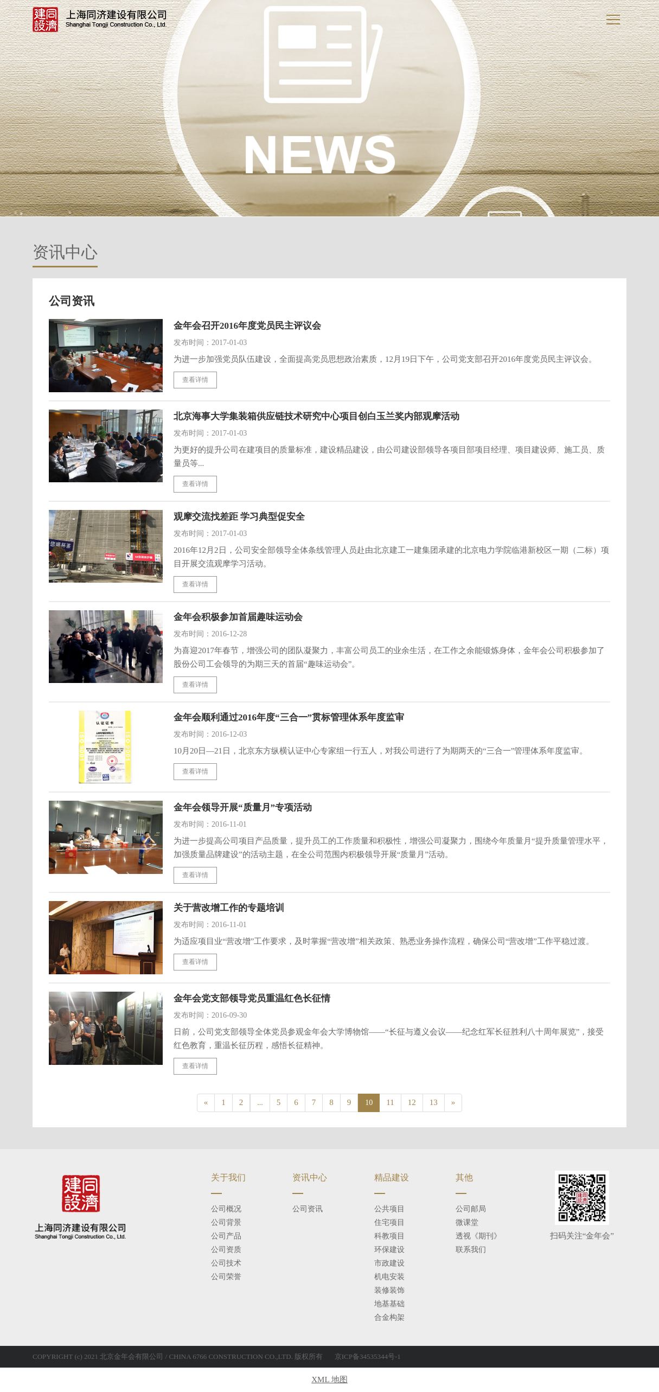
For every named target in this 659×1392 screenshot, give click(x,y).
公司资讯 (307, 1209)
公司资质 (226, 1250)
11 (390, 1102)
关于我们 (228, 1177)
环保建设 (389, 1250)
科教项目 (389, 1236)
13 (434, 1102)
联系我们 (471, 1250)
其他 (464, 1177)
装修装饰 (389, 1290)
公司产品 (226, 1236)
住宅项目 (389, 1222)
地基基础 (389, 1304)
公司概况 (226, 1209)
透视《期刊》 (478, 1236)
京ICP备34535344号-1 (368, 1356)
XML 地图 (329, 1379)
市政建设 (389, 1263)
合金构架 (389, 1317)
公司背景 (226, 1222)
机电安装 (389, 1277)
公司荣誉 (226, 1277)
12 (412, 1102)
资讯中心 (309, 1177)
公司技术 (226, 1263)
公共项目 (389, 1209)
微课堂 (467, 1222)
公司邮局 (471, 1209)
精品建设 (391, 1177)
